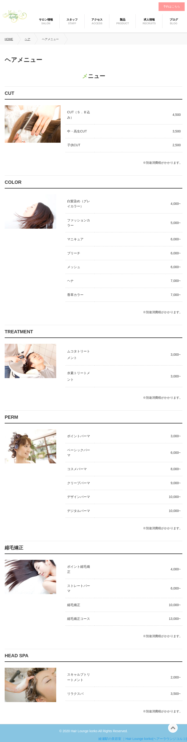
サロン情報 (46, 19)
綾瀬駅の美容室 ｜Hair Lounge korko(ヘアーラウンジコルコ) (142, 739)
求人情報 (149, 19)
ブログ (174, 19)
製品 (122, 19)
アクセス (97, 19)
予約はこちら (171, 6)
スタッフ (72, 19)
